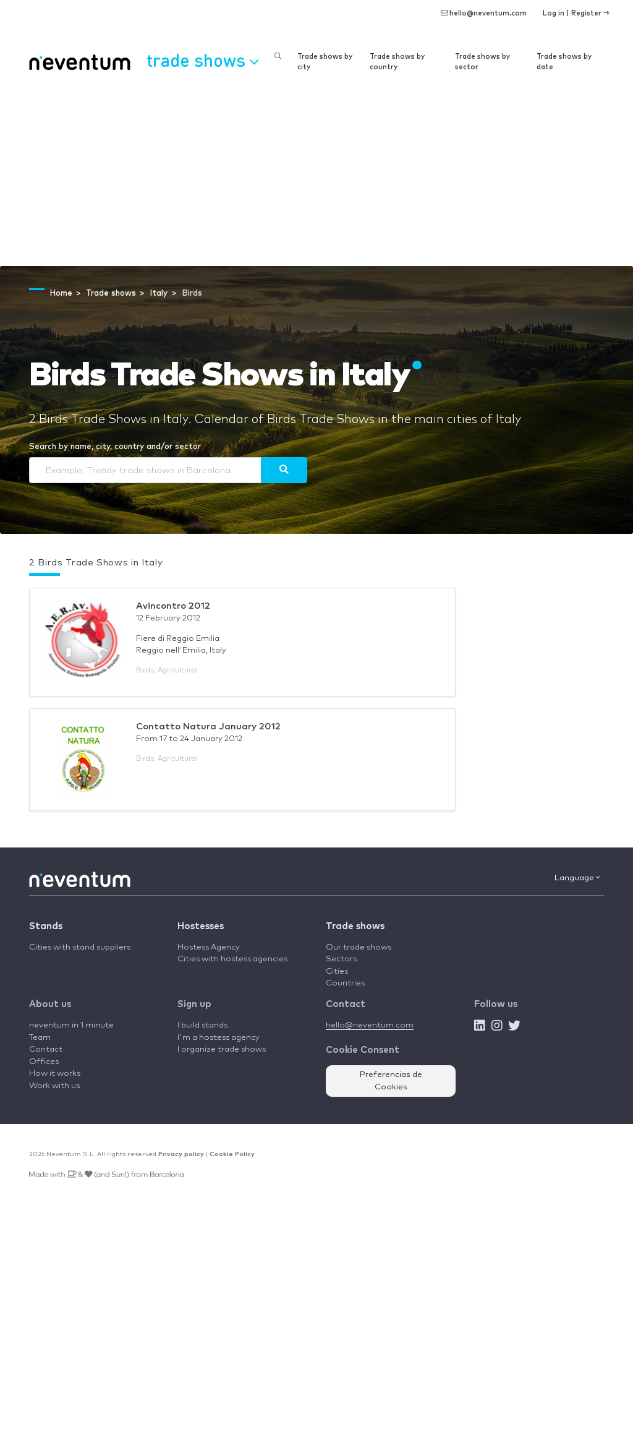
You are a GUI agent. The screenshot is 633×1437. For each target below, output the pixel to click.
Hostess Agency (208, 947)
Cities (337, 971)
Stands (45, 926)
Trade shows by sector (482, 62)
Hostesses (200, 926)
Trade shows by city (324, 62)
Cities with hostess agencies (232, 959)
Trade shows (355, 926)
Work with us (54, 1086)
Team (40, 1038)
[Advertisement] (316, 173)
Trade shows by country (397, 62)
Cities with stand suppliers (79, 947)
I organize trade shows (221, 1049)
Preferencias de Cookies (391, 1081)
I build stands (202, 1025)
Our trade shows (358, 947)
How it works (54, 1074)
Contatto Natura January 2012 (208, 726)
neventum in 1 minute (71, 1025)
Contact (45, 1049)
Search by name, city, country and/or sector (115, 447)
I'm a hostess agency (218, 1038)
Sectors (341, 959)
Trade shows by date (564, 62)
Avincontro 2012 (173, 606)
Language (577, 877)
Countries (345, 983)
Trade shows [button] (202, 60)
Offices (44, 1062)
